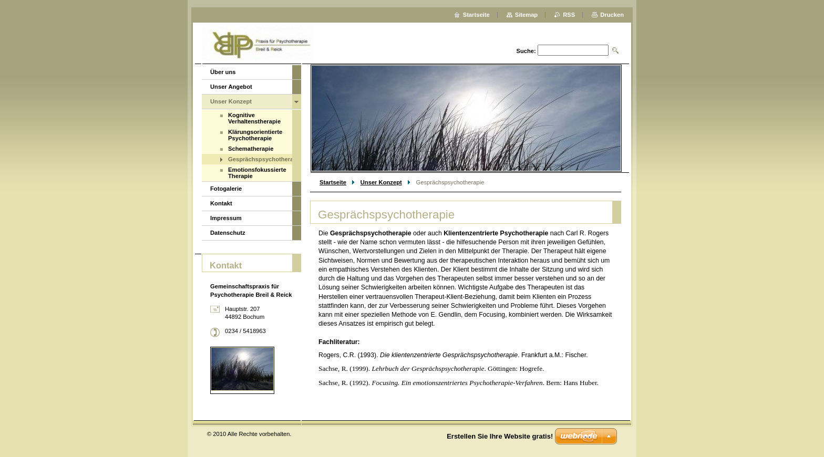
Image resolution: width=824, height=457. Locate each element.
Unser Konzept (381, 182)
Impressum (226, 218)
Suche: (525, 51)
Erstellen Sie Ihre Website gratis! (500, 436)
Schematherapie (250, 149)
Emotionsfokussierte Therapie (257, 173)
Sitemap (526, 15)
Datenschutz (227, 233)
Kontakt (221, 203)
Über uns (223, 72)
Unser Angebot (231, 87)
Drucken (612, 15)
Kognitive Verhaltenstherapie (254, 118)
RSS (569, 15)
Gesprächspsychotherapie (260, 159)
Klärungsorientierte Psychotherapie (255, 135)
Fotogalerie (226, 188)
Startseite (333, 182)
